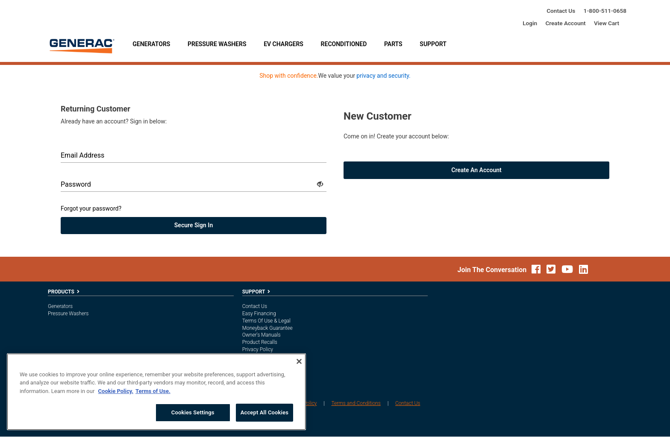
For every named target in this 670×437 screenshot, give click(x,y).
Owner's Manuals (261, 335)
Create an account (476, 170)
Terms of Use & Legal (266, 321)
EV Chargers (283, 44)
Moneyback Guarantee (267, 328)
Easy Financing (259, 314)
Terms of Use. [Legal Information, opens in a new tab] (152, 391)
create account (565, 23)
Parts (393, 44)
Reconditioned (344, 44)
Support (433, 44)
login (530, 23)
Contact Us (561, 10)
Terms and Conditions (356, 404)
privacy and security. (383, 76)
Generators (151, 44)
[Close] (299, 361)
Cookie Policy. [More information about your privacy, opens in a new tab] (115, 391)
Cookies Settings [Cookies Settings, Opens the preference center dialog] (193, 412)
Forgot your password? (91, 208)
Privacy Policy (257, 350)
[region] (156, 391)
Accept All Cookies (264, 412)
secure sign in (193, 225)
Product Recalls (259, 343)
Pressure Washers (217, 44)
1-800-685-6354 (605, 10)
